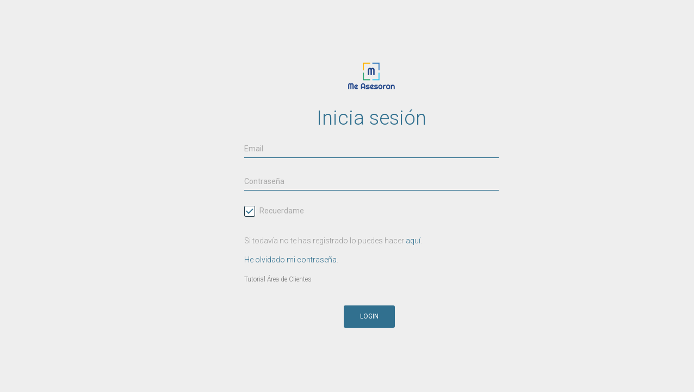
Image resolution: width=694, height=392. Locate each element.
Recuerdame (274, 212)
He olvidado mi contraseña (290, 259)
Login (369, 316)
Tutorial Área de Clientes (278, 279)
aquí (413, 240)
